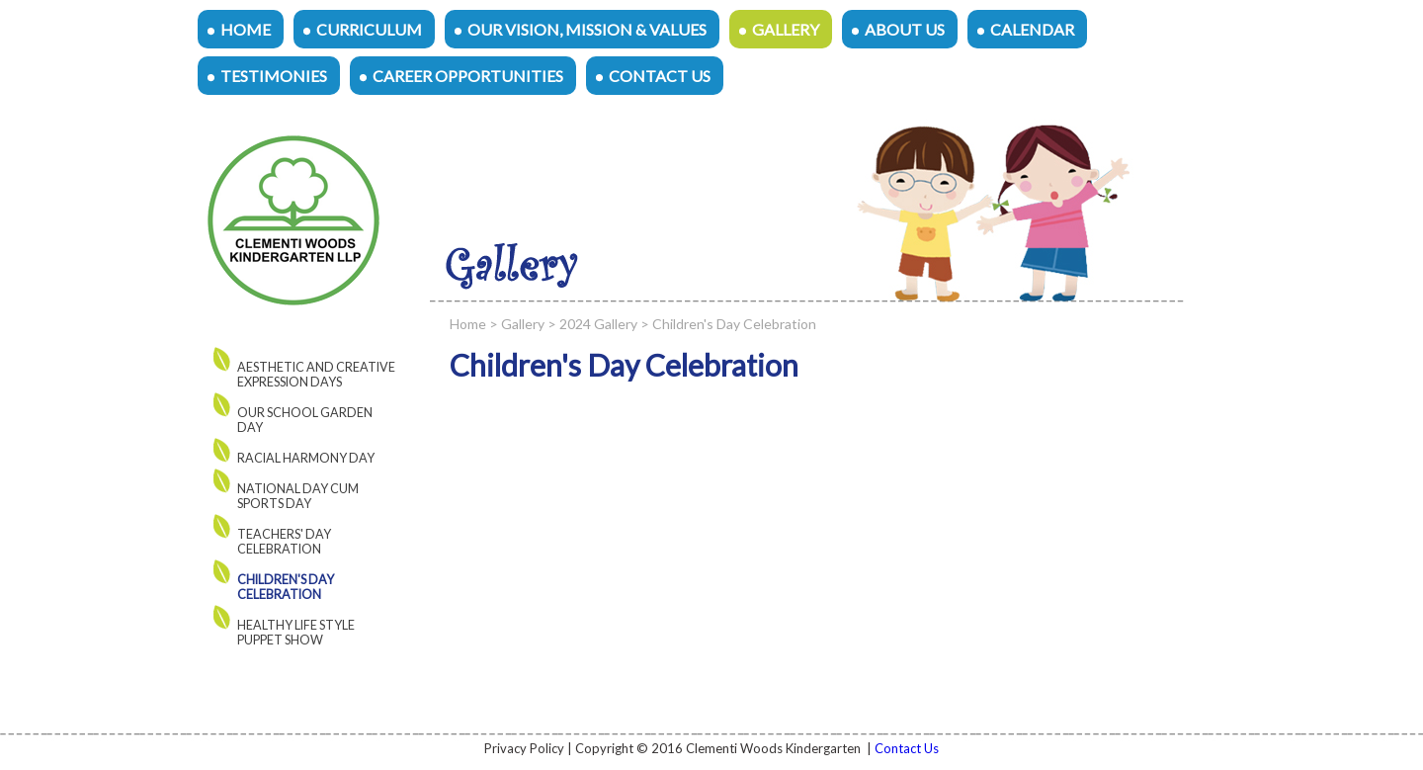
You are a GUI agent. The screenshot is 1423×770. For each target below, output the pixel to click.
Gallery (785, 29)
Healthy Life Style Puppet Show (296, 632)
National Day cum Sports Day (298, 496)
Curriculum (369, 29)
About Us (905, 29)
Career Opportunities (468, 75)
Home (245, 29)
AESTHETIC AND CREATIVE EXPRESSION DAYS (316, 374)
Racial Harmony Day (306, 458)
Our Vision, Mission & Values (587, 29)
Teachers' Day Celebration (284, 541)
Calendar (1032, 29)
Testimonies (273, 75)
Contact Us (660, 75)
